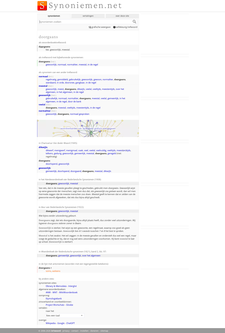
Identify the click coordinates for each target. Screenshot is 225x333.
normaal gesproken (79, 113)
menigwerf (59, 149)
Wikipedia (51, 321)
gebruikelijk (75, 79)
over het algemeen (91, 254)
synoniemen (54, 15)
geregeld (112, 152)
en (124, 149)
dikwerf (49, 149)
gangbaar (80, 82)
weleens (56, 269)
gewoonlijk (51, 64)
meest (61, 88)
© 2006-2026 (49, 329)
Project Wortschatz (55, 303)
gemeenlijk (113, 97)
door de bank (74, 101)
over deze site (122, 15)
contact (74, 329)
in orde (60, 82)
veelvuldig (101, 149)
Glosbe (69, 303)
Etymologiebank (54, 297)
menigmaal (71, 149)
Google (60, 321)
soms (48, 269)
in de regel (93, 64)
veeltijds (97, 88)
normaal (62, 64)
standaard (51, 82)
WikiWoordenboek (68, 291)
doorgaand (75, 170)
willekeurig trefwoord (125, 27)
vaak (80, 149)
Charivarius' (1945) (59, 142)
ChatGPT (70, 321)
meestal (83, 64)
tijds (128, 149)
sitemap (104, 329)
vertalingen (88, 15)
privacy (66, 329)
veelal (89, 88)
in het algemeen (64, 91)
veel (86, 149)
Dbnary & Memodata (56, 284)
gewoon (97, 79)
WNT (55, 291)
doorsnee (69, 82)
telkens (49, 152)
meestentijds (108, 88)
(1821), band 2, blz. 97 (73, 250)
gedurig (57, 152)
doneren (94, 329)
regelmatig (51, 79)
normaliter (72, 64)
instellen (84, 329)
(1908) (73, 178)
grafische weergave (99, 27)
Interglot (72, 284)
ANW (48, 291)
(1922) (62, 206)
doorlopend (51, 163)
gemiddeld (62, 79)
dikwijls (81, 88)
